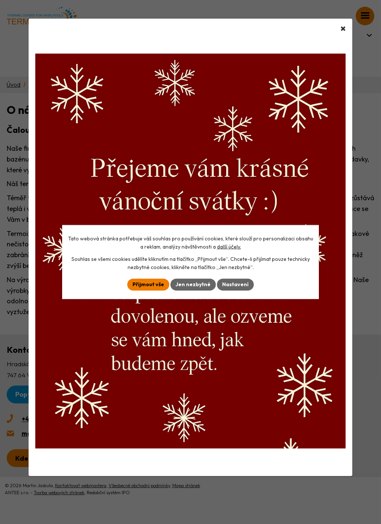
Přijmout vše (148, 284)
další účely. (229, 246)
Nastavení (235, 284)
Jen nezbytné (193, 284)
